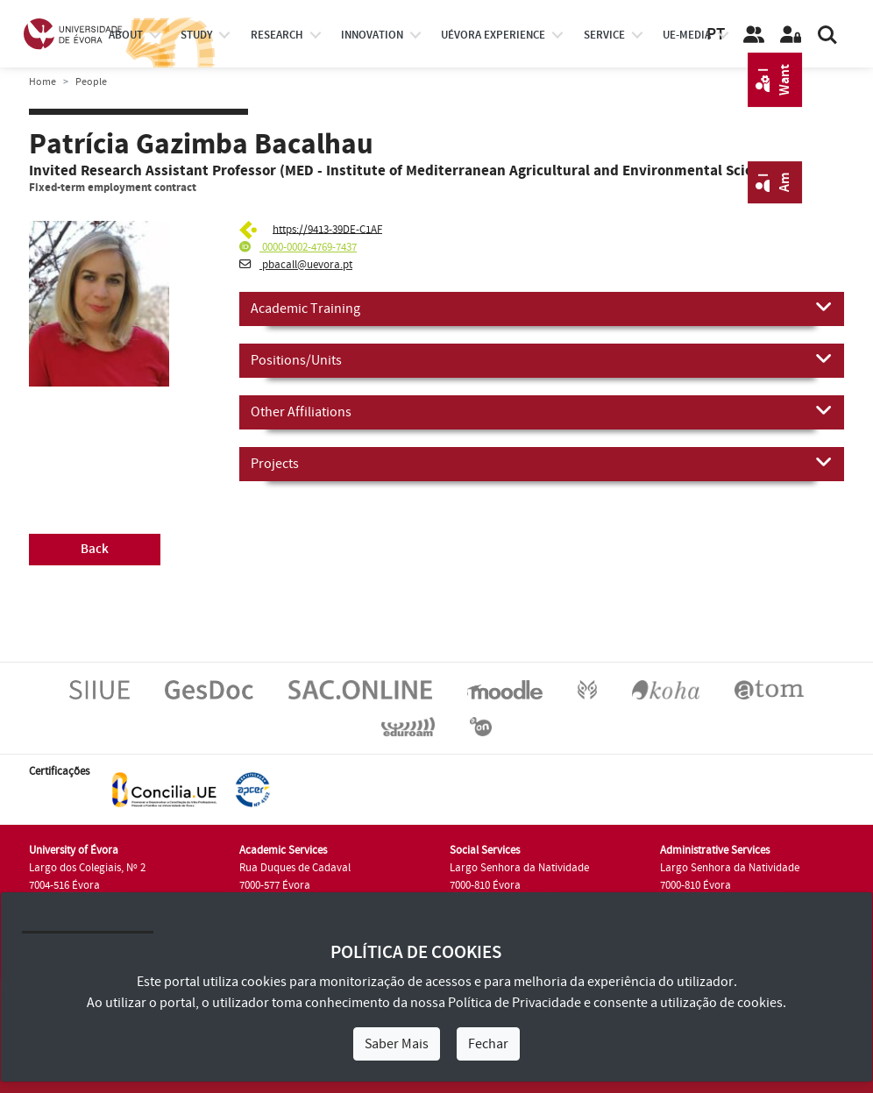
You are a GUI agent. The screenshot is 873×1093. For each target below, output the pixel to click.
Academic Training (542, 307)
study (196, 35)
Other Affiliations (542, 411)
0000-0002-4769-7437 (298, 247)
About (126, 35)
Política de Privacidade (514, 1002)
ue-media (687, 35)
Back (95, 549)
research (277, 35)
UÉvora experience (493, 35)
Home (42, 82)
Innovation (372, 35)
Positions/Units (542, 359)
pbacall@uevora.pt (295, 265)
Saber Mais (397, 1044)
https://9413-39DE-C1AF (327, 229)
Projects (542, 462)
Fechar (488, 1044)
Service (604, 35)
